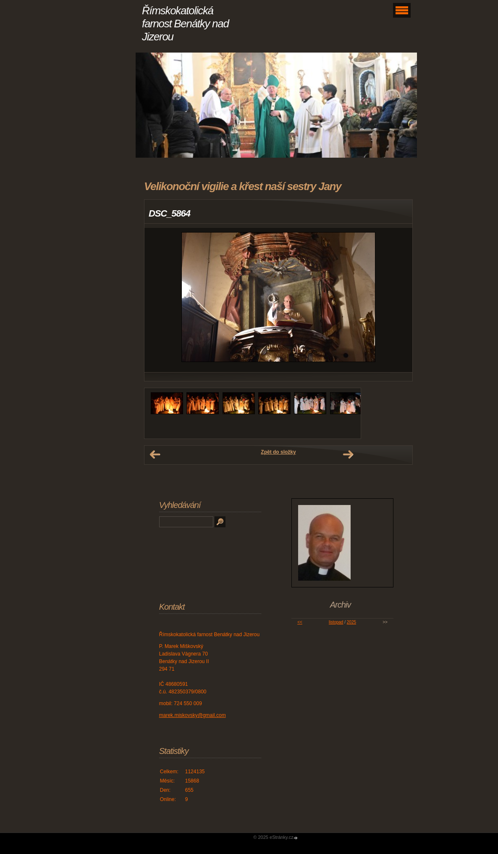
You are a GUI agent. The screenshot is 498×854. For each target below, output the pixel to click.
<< (299, 622)
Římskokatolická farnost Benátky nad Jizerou (185, 23)
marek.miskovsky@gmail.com (192, 715)
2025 (351, 622)
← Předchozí (155, 454)
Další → (348, 454)
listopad (336, 622)
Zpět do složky (278, 452)
